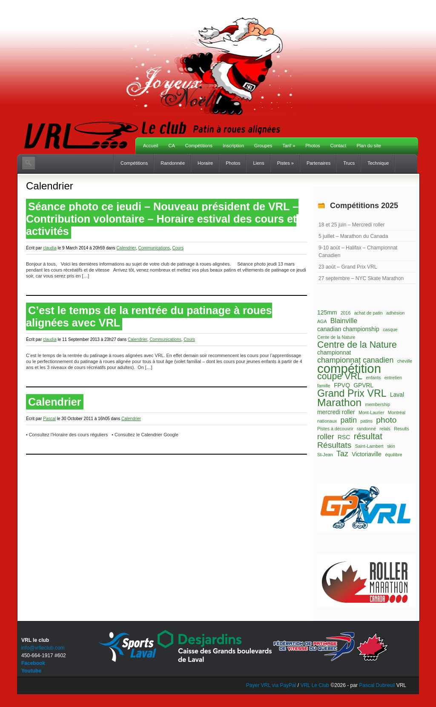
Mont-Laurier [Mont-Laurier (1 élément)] (371, 412)
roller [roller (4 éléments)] (325, 437)
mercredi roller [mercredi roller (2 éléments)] (336, 412)
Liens (258, 163)
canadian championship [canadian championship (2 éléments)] (348, 329)
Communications (154, 248)
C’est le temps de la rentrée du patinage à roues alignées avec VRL (149, 316)
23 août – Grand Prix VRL (347, 267)
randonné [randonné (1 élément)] (366, 428)
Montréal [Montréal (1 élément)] (396, 412)
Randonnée (173, 163)
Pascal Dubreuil (377, 685)
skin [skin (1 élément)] (391, 446)
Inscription (233, 145)
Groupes (263, 145)
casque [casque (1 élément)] (390, 329)
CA (171, 145)
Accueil (150, 145)
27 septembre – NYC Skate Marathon (361, 278)
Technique (378, 163)
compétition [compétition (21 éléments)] (349, 368)
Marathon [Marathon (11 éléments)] (339, 402)
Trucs (349, 163)
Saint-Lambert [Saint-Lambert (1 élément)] (369, 446)
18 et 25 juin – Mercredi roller (351, 225)
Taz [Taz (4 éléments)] (342, 454)
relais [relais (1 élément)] (384, 428)
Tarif (288, 145)
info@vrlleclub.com (43, 648)
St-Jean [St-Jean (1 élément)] (325, 454)
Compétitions (198, 145)
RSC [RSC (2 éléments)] (344, 437)
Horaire (205, 163)
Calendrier (126, 248)
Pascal (49, 418)
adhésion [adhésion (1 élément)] (395, 312)
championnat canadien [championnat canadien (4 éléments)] (355, 360)
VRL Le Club (315, 685)
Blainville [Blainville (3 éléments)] (343, 320)
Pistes (285, 163)
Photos (312, 145)
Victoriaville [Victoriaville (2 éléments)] (367, 454)
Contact (338, 145)
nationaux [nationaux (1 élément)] (327, 421)
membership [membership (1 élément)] (377, 404)
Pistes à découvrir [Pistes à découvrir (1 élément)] (335, 428)
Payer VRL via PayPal (271, 685)
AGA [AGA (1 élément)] (322, 321)
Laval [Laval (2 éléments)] (397, 394)
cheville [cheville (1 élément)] (405, 361)
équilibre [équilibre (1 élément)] (393, 454)
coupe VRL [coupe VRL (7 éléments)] (339, 376)
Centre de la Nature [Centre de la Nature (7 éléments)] (357, 345)
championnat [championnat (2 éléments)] (334, 352)
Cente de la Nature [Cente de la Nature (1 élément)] (336, 337)
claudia (50, 248)
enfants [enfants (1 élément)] (373, 377)
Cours (178, 248)
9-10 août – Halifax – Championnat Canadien (357, 251)
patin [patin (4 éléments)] (349, 420)
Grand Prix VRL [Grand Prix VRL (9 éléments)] (352, 393)
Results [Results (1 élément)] (401, 428)
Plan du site (368, 145)
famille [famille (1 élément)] (323, 385)
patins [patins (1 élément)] (367, 421)
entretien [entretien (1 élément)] (393, 377)
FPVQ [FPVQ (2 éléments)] (342, 385)
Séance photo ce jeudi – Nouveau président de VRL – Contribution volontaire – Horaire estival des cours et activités (162, 218)
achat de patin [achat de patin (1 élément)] (368, 312)
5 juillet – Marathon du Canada (353, 236)
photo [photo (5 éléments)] (386, 420)
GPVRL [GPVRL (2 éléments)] (363, 385)
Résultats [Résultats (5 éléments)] (334, 445)
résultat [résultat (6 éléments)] (368, 436)
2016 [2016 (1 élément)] (346, 312)
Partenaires (318, 163)
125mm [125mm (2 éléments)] (327, 312)
